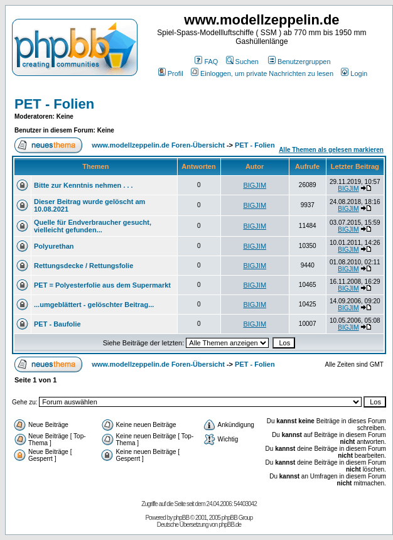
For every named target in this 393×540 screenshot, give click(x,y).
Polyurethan (54, 246)
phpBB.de (229, 524)
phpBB (181, 517)
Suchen (242, 61)
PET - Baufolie (57, 324)
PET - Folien (54, 104)
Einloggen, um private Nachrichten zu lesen (262, 73)
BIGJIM (254, 185)
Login (354, 73)
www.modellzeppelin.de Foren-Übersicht (158, 145)
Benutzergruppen (299, 61)
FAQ (206, 61)
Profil (170, 73)
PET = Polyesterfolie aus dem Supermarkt (102, 285)
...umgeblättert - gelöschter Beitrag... (94, 304)
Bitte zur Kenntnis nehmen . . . (83, 185)
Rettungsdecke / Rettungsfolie (83, 265)
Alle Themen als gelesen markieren (331, 149)
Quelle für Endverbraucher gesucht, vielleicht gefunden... (92, 226)
